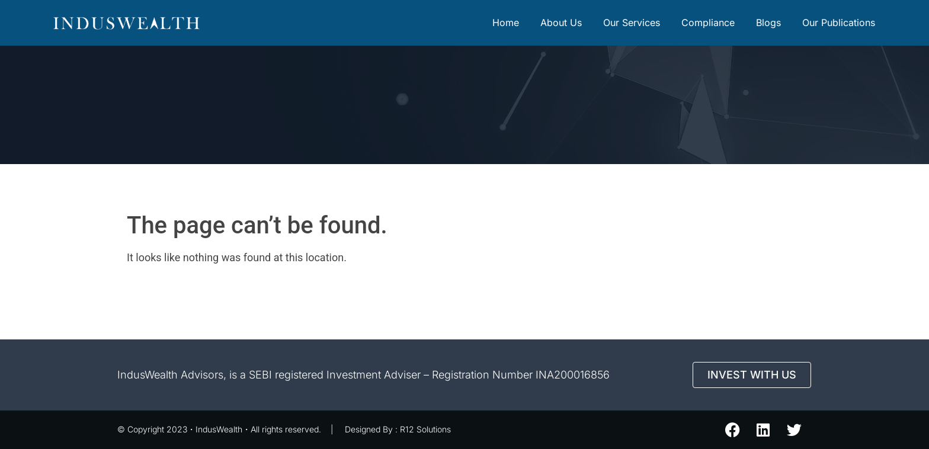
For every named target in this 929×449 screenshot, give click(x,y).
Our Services (631, 22)
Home (505, 22)
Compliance (708, 22)
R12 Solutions (425, 429)
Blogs (768, 22)
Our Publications (838, 22)
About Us (561, 22)
